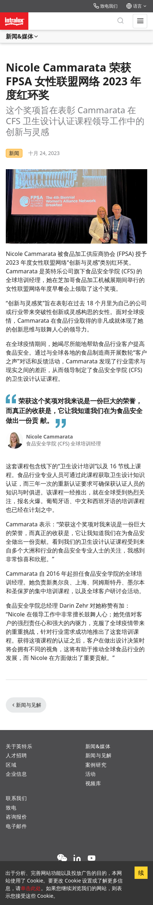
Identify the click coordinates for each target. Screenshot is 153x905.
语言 (136, 6)
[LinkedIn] (77, 858)
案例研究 (96, 764)
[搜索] (120, 21)
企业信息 (16, 773)
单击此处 (31, 888)
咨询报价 (16, 816)
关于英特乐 (19, 746)
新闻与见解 (26, 704)
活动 (90, 773)
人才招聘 (16, 755)
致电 (11, 807)
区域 (11, 764)
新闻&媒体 (22, 36)
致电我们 (105, 6)
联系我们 (16, 798)
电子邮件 (16, 826)
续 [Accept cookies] (141, 873)
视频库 (93, 783)
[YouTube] (91, 858)
